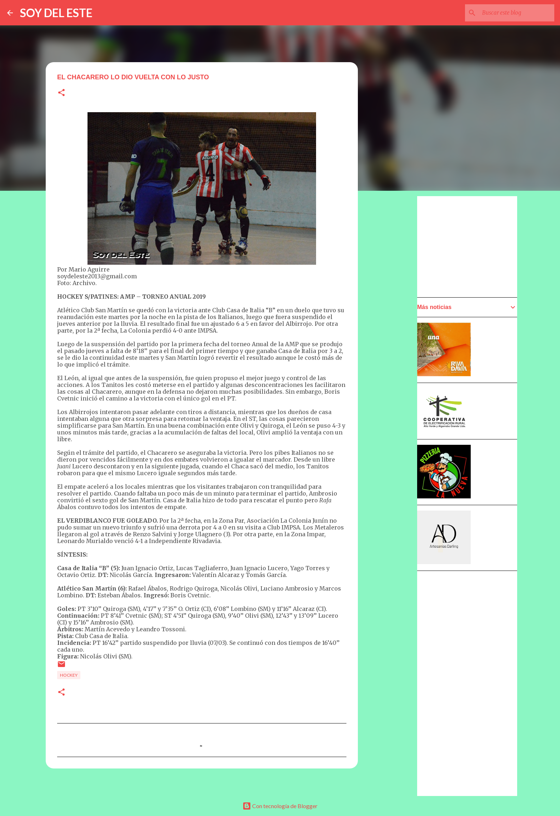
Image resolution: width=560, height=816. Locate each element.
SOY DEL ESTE (56, 13)
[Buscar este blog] (516, 12)
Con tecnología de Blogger (280, 805)
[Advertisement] (392, 399)
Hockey (69, 675)
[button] (61, 93)
